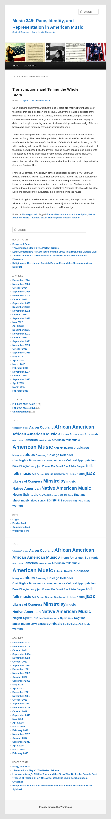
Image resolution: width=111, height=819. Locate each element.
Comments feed (21, 527)
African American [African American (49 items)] (74, 427)
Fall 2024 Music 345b (24, 408)
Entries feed (19, 523)
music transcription (77, 214)
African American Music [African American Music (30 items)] (34, 434)
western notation (71, 217)
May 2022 (17, 322)
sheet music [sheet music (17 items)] (21, 500)
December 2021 (21, 330)
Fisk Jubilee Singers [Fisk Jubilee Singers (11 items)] (74, 466)
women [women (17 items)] (17, 505)
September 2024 (21, 291)
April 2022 (18, 326)
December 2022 (21, 307)
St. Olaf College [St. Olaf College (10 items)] (71, 501)
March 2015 (18, 387)
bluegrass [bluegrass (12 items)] (18, 455)
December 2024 (21, 280)
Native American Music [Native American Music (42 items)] (66, 488)
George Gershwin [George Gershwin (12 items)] (55, 474)
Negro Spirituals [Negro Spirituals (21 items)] (25, 494)
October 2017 (19, 375)
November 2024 (21, 284)
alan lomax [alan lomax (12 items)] (18, 440)
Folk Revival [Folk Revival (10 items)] (38, 474)
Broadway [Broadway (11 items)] (41, 455)
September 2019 (21, 352)
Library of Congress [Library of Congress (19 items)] (27, 481)
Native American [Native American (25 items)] (26, 488)
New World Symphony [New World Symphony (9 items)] (49, 495)
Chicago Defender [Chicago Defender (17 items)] (60, 455)
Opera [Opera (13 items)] (63, 494)
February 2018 (20, 368)
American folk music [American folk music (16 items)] (66, 440)
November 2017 (21, 371)
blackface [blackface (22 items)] (81, 447)
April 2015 (18, 383)
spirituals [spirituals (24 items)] (54, 500)
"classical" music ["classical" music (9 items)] (20, 428)
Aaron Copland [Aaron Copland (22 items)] (41, 427)
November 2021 (21, 333)
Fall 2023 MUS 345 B (23, 404)
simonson (45, 100)
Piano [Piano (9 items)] (70, 495)
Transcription (55, 217)
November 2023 (21, 295)
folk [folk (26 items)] (89, 466)
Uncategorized (29, 214)
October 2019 (19, 348)
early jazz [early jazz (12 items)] (36, 466)
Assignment (30, 65)
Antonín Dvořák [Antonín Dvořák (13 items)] (63, 447)
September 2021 (21, 341)
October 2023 (19, 299)
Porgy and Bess (21, 244)
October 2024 (19, 287)
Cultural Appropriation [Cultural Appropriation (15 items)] (80, 460)
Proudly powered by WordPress (55, 807)
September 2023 (21, 303)
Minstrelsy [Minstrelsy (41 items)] (54, 480)
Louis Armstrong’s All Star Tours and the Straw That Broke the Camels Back (54, 251)
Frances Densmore (56, 214)
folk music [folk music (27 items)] (21, 473)
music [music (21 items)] (71, 481)
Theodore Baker (38, 217)
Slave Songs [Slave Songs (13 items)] (38, 500)
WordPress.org (20, 530)
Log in (15, 519)
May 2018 (17, 356)
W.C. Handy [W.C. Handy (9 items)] (84, 501)
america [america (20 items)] (31, 440)
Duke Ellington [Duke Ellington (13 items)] (21, 466)
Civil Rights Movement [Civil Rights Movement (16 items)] (27, 460)
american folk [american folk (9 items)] (44, 440)
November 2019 (21, 345)
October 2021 (19, 337)
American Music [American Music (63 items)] (32, 447)
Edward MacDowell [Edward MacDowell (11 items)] (52, 466)
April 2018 (18, 360)
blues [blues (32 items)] (29, 454)
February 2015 (20, 391)
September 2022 (21, 318)
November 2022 (21, 310)
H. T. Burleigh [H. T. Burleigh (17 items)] (75, 473)
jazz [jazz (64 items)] (90, 473)
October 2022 (19, 314)
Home (16, 65)
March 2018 (18, 364)
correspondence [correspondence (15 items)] (55, 460)
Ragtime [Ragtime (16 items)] (79, 494)
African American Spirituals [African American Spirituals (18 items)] (78, 434)
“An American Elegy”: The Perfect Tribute (35, 248)
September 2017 (21, 379)
